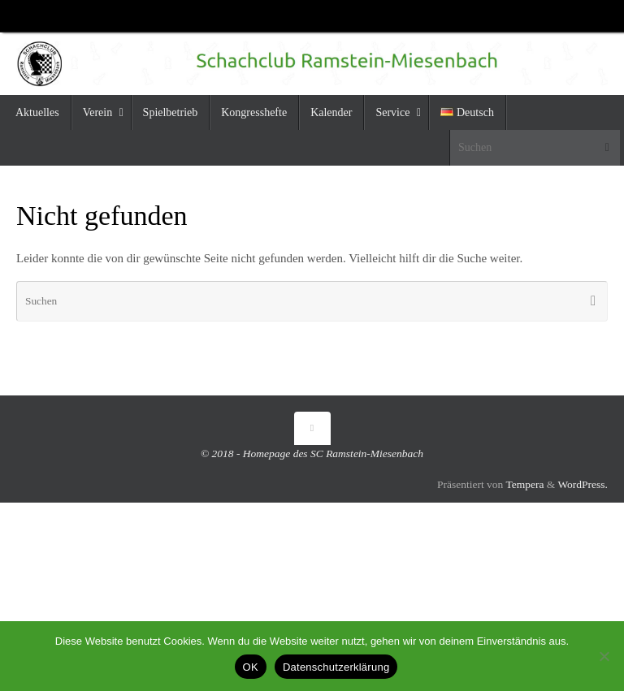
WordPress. (582, 484)
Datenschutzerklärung (336, 667)
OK (250, 667)
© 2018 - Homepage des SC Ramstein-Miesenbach (312, 453)
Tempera (524, 484)
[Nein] (604, 656)
